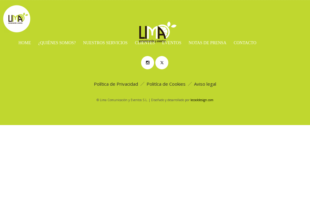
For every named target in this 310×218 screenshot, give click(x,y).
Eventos (171, 43)
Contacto (245, 43)
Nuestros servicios (105, 43)
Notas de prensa (207, 43)
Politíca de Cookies (166, 84)
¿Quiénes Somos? (57, 43)
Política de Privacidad (116, 84)
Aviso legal (205, 84)
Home (24, 43)
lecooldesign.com (201, 100)
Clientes (145, 43)
